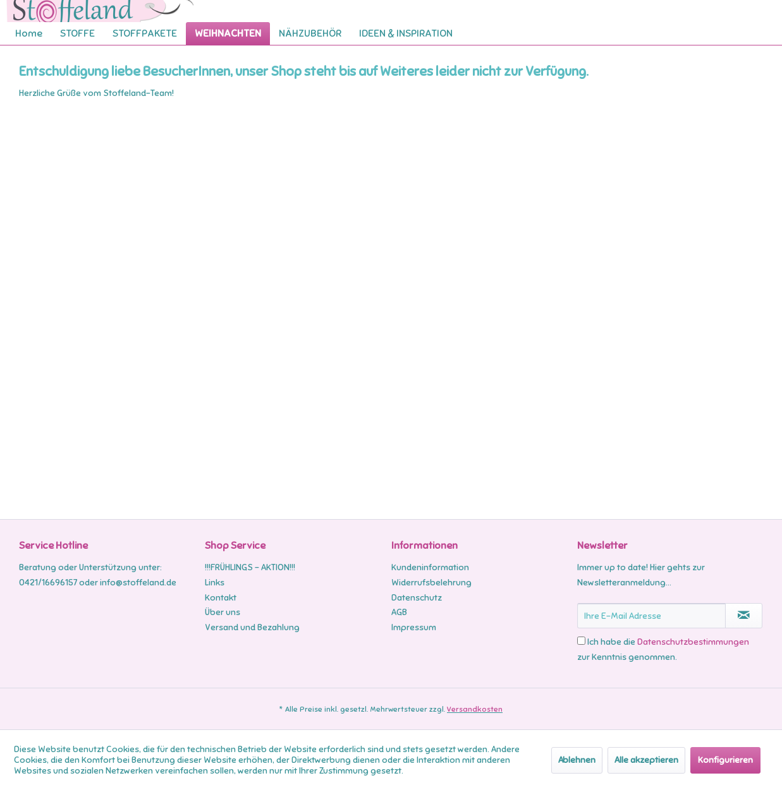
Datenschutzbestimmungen (693, 642)
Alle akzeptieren (646, 760)
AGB (399, 612)
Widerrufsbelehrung (431, 582)
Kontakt (220, 597)
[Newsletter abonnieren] (743, 615)
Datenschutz (416, 597)
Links (214, 582)
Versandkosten (475, 709)
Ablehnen (577, 760)
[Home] (28, 33)
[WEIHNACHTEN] (228, 33)
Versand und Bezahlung (252, 627)
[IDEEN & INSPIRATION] (405, 33)
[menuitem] (28, 33)
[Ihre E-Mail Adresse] (651, 615)
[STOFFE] (77, 33)
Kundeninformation (430, 567)
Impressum (413, 627)
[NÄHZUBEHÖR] (310, 33)
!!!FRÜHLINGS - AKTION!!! (250, 567)
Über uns (222, 612)
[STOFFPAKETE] (145, 33)
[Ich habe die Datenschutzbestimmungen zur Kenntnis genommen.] (581, 641)
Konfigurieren (725, 760)
